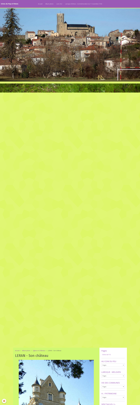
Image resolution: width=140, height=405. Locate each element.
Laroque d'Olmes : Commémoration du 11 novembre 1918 (83, 4)
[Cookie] (4, 401)
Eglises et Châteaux (39, 350)
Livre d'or (59, 4)
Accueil (40, 4)
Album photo (49, 4)
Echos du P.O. (106, 354)
